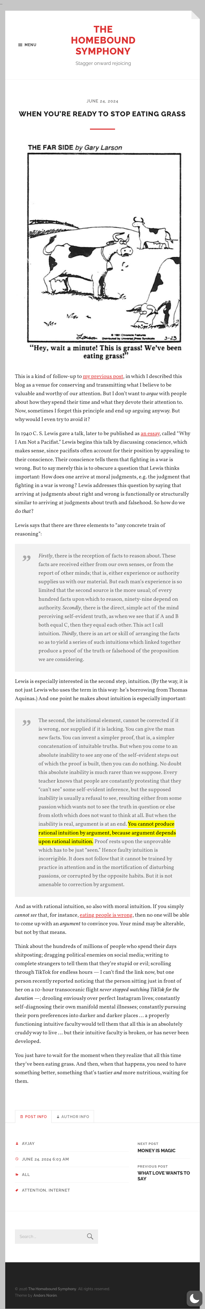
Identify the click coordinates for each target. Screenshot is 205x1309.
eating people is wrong (106, 915)
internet (59, 1190)
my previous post (103, 376)
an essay (150, 433)
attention (34, 1190)
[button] (194, 1298)
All (26, 1174)
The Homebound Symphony (103, 40)
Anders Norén (45, 1295)
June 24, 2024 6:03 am (45, 1159)
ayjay (28, 1143)
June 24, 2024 (102, 101)
